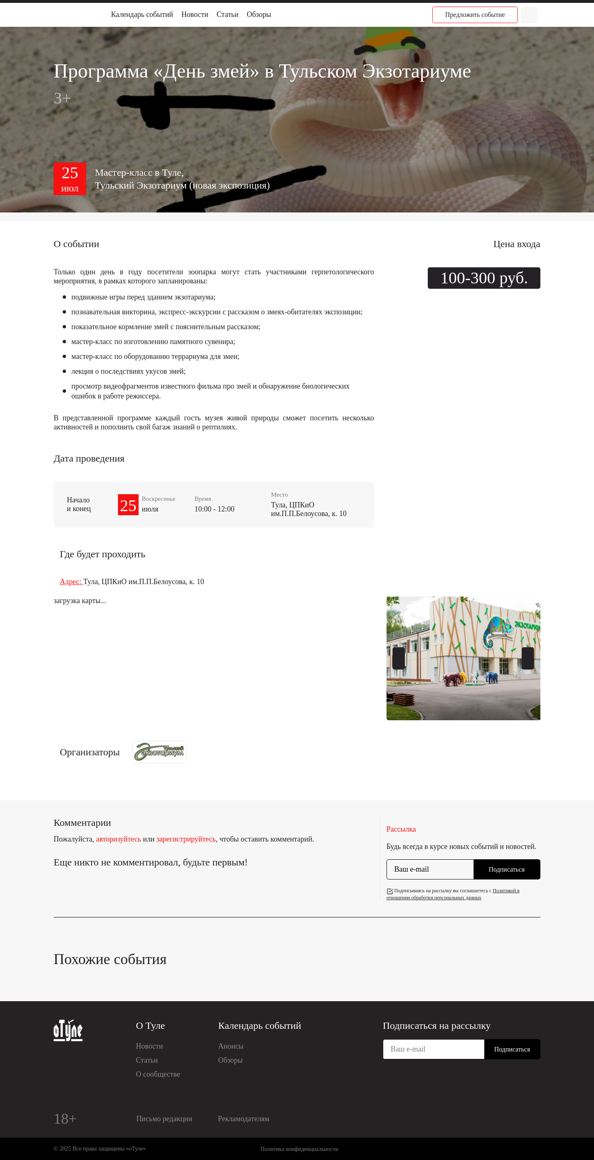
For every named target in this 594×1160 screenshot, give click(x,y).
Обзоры (259, 14)
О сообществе (158, 1074)
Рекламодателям (243, 1119)
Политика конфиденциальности (300, 1149)
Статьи (227, 14)
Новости (195, 14)
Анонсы (230, 1046)
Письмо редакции (164, 1119)
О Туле (150, 1025)
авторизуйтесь (118, 839)
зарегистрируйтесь (186, 839)
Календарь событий (142, 14)
